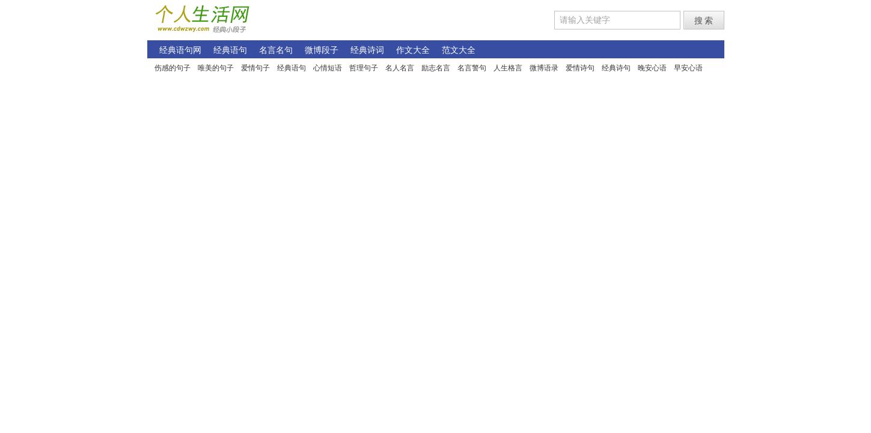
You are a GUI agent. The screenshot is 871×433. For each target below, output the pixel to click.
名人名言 (399, 68)
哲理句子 (363, 68)
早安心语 (688, 68)
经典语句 (291, 68)
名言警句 (471, 68)
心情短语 (327, 68)
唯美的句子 (216, 68)
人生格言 (508, 68)
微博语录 (544, 68)
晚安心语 (652, 68)
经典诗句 (616, 68)
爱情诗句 (580, 68)
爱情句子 (255, 68)
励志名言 (435, 68)
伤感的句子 (172, 68)
